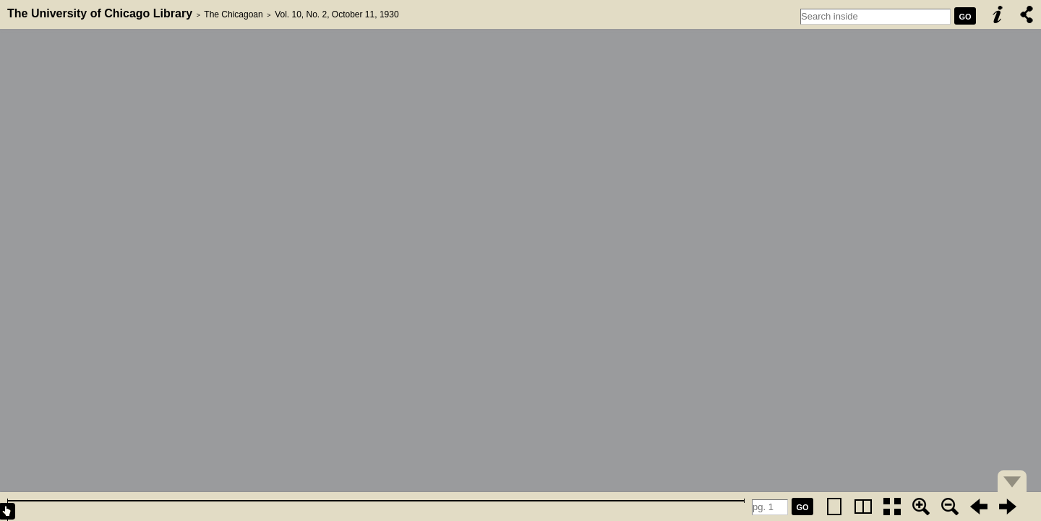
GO (965, 16)
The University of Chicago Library (99, 13)
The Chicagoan (233, 14)
